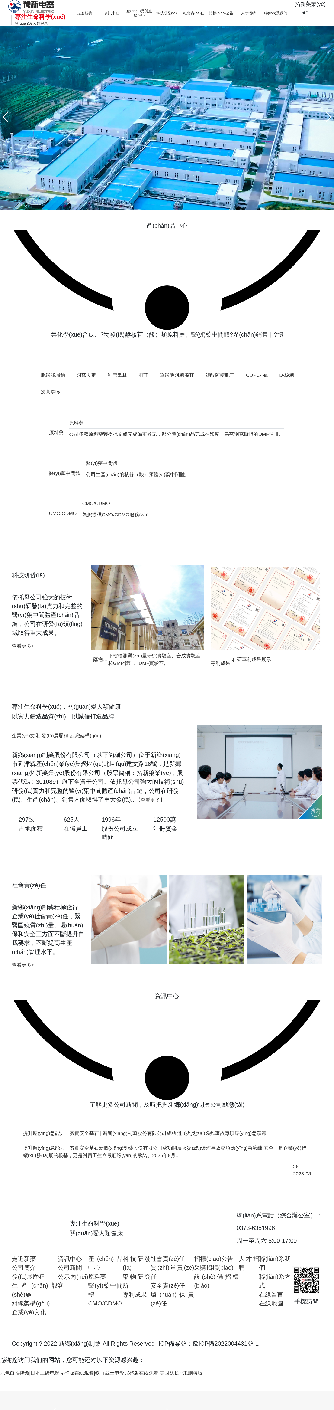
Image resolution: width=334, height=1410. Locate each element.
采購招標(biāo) (213, 1301)
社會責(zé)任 (168, 1292)
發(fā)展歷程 (28, 1309)
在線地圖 (271, 1336)
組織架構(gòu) (31, 1336)
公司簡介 (24, 1301)
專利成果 (135, 1327)
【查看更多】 (154, 824)
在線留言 (271, 1327)
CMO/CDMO (105, 1336)
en (302, 13)
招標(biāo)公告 (213, 1292)
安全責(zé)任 (168, 1318)
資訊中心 (70, 1292)
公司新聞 (70, 1301)
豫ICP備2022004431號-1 (226, 1376)
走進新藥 (24, 1292)
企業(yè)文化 (29, 1345)
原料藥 (97, 1309)
